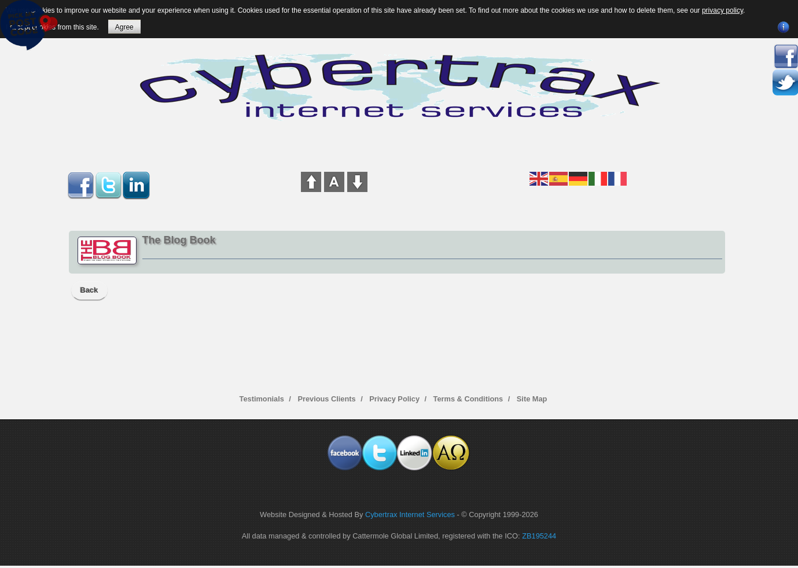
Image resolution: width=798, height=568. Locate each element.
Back (89, 290)
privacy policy (722, 10)
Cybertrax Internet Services (410, 514)
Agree (124, 27)
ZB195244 (539, 536)
